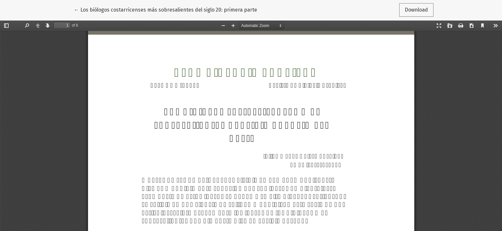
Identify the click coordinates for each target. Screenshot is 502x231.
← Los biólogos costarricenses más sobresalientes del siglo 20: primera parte (165, 9)
